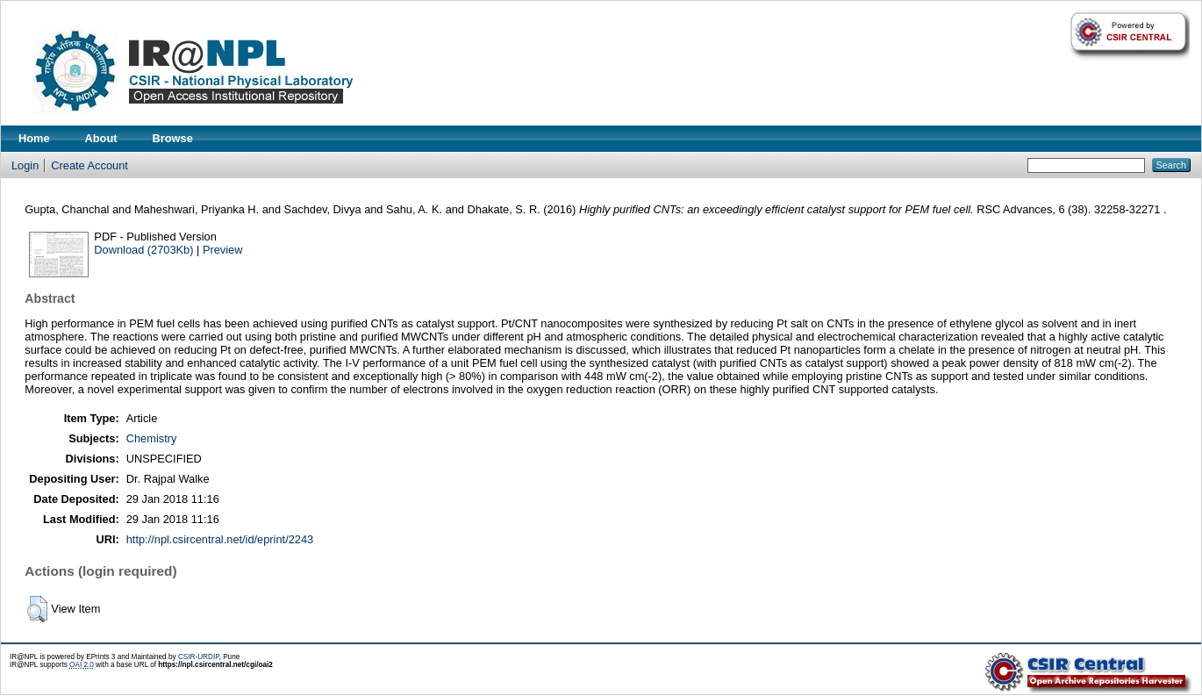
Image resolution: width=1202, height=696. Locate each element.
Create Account (89, 165)
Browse (173, 138)
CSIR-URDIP (198, 657)
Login (25, 165)
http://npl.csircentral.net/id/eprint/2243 (219, 539)
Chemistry (151, 438)
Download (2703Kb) (143, 249)
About (101, 138)
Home (34, 138)
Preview (223, 249)
